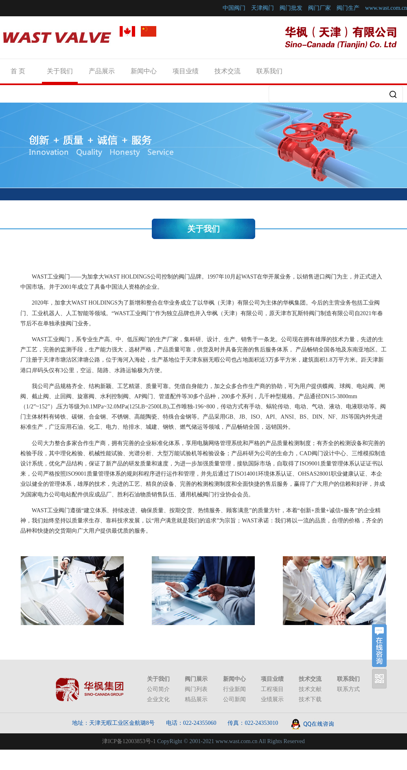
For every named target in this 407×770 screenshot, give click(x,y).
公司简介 (158, 689)
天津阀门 (262, 8)
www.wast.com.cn (386, 8)
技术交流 (227, 71)
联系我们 (269, 71)
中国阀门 (234, 8)
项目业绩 (186, 71)
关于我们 (60, 71)
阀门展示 (196, 679)
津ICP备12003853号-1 (128, 741)
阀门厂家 (319, 8)
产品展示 (102, 71)
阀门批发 (291, 8)
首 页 (18, 71)
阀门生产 (348, 8)
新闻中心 (144, 71)
